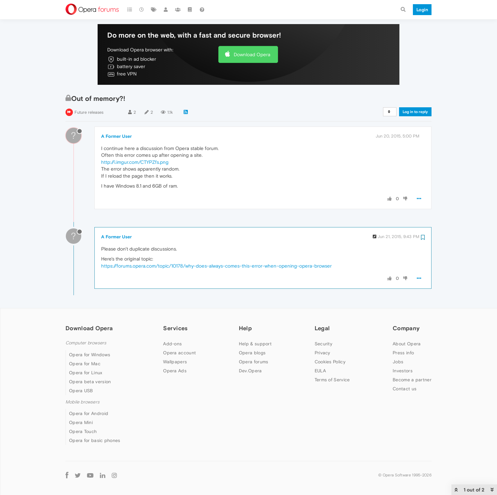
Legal (322, 328)
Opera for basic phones (94, 440)
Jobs (398, 361)
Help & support (255, 343)
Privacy (322, 352)
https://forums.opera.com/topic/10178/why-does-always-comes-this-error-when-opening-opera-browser (216, 266)
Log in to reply (415, 112)
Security (323, 343)
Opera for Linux (85, 372)
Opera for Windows (89, 354)
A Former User (116, 136)
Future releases (88, 112)
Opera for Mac (84, 363)
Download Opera (252, 54)
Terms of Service (332, 379)
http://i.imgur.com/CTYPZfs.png (135, 162)
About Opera (407, 343)
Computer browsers (85, 343)
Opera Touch (83, 431)
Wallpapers (175, 361)
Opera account (179, 352)
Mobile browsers (82, 402)
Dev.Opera (250, 370)
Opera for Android (88, 413)
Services (175, 328)
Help (245, 328)
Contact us (404, 388)
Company (406, 328)
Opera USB (81, 390)
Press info (403, 352)
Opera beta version (90, 381)
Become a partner (412, 379)
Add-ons (172, 343)
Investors (403, 370)
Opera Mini (81, 422)
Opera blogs (252, 352)
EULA (320, 370)
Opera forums (253, 361)
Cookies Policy (330, 361)
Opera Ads (175, 370)
